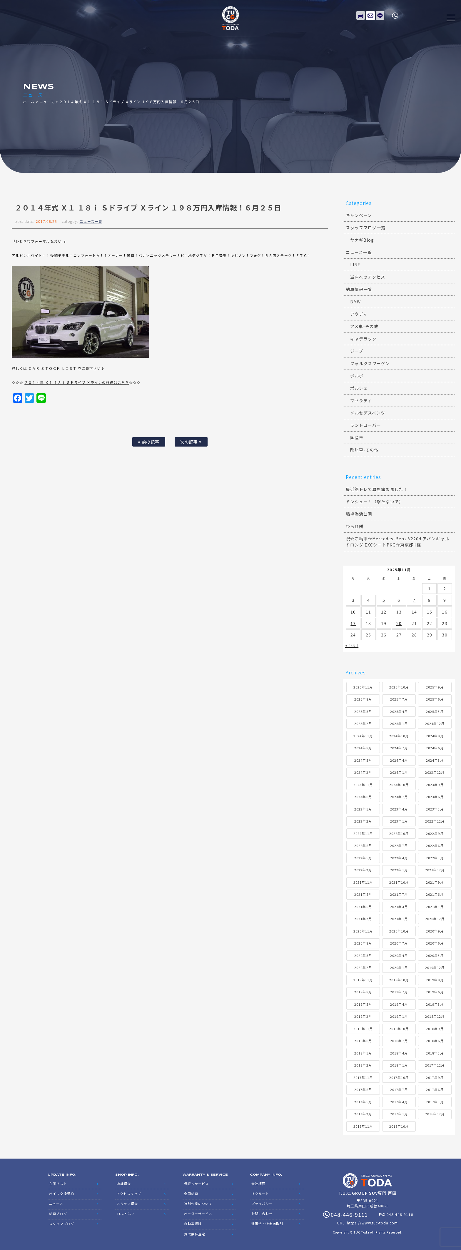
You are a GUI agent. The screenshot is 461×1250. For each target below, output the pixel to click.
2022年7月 (398, 845)
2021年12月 (435, 870)
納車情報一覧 (359, 289)
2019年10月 (399, 979)
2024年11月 (363, 735)
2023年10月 (399, 784)
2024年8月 (363, 748)
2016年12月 (435, 1114)
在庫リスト (360, 14)
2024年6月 (434, 748)
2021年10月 (399, 882)
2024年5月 (363, 760)
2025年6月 (434, 699)
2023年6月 (434, 796)
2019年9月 (434, 979)
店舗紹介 (124, 1183)
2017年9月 (434, 1077)
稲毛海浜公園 (359, 514)
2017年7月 (398, 1089)
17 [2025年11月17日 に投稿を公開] (353, 623)
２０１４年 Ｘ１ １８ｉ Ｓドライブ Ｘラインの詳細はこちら (76, 382)
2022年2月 (363, 870)
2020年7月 (398, 943)
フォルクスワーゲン (370, 363)
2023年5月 (363, 809)
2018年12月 (435, 1016)
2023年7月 (398, 796)
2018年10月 (399, 1028)
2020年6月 (434, 943)
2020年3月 (434, 955)
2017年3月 (434, 1101)
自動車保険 (193, 1220)
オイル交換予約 (61, 1192)
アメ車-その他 (364, 326)
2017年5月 (363, 1101)
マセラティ (361, 400)
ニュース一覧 (91, 221)
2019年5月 (363, 1004)
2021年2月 (363, 918)
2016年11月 (363, 1126)
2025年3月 (434, 711)
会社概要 (258, 1183)
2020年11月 (363, 931)
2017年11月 (363, 1077)
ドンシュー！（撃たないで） (374, 501)
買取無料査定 (194, 1230)
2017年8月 (363, 1089)
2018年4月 (398, 1053)
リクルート (260, 1192)
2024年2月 (363, 772)
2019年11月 (363, 979)
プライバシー (262, 1201)
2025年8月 (363, 699)
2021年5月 (363, 906)
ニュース (46, 101)
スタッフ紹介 (127, 1201)
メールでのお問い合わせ (370, 14)
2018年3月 (434, 1053)
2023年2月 (363, 821)
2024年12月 (435, 723)
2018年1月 (398, 1065)
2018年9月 (434, 1028)
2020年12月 (435, 918)
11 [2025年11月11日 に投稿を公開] (368, 612)
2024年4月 (398, 760)
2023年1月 (398, 821)
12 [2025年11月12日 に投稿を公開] (383, 612)
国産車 (356, 437)
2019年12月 (435, 967)
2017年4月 (398, 1101)
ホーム (28, 101)
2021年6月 (434, 894)
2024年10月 (399, 735)
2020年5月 (363, 955)
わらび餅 (354, 526)
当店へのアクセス (367, 277)
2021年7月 (398, 894)
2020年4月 (398, 955)
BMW (355, 302)
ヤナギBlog (362, 240)
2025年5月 (363, 711)
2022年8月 (363, 845)
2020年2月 (363, 967)
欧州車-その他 (364, 450)
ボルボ (356, 376)
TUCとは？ (126, 1211)
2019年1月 (398, 1016)
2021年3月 (434, 906)
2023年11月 (363, 784)
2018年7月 (398, 1040)
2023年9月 (434, 784)
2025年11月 (363, 687)
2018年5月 (363, 1053)
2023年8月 (363, 796)
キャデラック (363, 339)
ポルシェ (359, 388)
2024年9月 (434, 735)
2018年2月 (363, 1065)
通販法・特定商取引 (267, 1220)
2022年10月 (399, 833)
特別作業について (198, 1201)
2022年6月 (434, 845)
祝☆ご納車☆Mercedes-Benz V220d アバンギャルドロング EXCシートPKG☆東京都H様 (397, 542)
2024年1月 (398, 772)
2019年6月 (434, 992)
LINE (380, 14)
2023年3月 (434, 809)
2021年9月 (434, 882)
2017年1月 (398, 1114)
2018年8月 (363, 1040)
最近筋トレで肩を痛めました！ (377, 489)
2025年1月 (398, 723)
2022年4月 (398, 857)
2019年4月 (398, 1004)
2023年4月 (398, 809)
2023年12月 (435, 772)
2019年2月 (363, 1016)
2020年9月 (434, 931)
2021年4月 (398, 906)
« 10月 (351, 645)
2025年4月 (398, 711)
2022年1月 (398, 870)
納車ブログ (58, 1211)
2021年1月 (398, 918)
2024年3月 (434, 760)
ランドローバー (365, 425)
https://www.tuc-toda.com (372, 1222)
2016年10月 (399, 1126)
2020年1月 (398, 967)
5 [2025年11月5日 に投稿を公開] (384, 600)
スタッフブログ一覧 (365, 227)
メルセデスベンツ (367, 413)
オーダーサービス (198, 1211)
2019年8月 (363, 992)
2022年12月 (435, 821)
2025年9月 (434, 687)
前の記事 (148, 442)
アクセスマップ (129, 1192)
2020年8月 (363, 943)
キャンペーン (359, 215)
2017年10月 (399, 1077)
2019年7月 (398, 992)
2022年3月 (434, 857)
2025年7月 (398, 699)
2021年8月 (363, 894)
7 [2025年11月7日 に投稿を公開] (414, 600)
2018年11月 (363, 1028)
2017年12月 (435, 1065)
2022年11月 (363, 833)
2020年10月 (399, 931)
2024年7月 (398, 748)
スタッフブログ (61, 1220)
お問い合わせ (262, 1211)
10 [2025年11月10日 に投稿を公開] (353, 612)
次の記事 (191, 442)
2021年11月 (363, 882)
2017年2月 (363, 1114)
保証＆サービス (196, 1183)
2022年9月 (434, 833)
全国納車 (191, 1192)
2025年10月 (399, 687)
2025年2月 (363, 723)
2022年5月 (363, 857)
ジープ (356, 351)
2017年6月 (434, 1089)
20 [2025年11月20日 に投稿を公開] (399, 623)
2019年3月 (434, 1004)
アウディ (359, 314)
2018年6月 (434, 1040)
